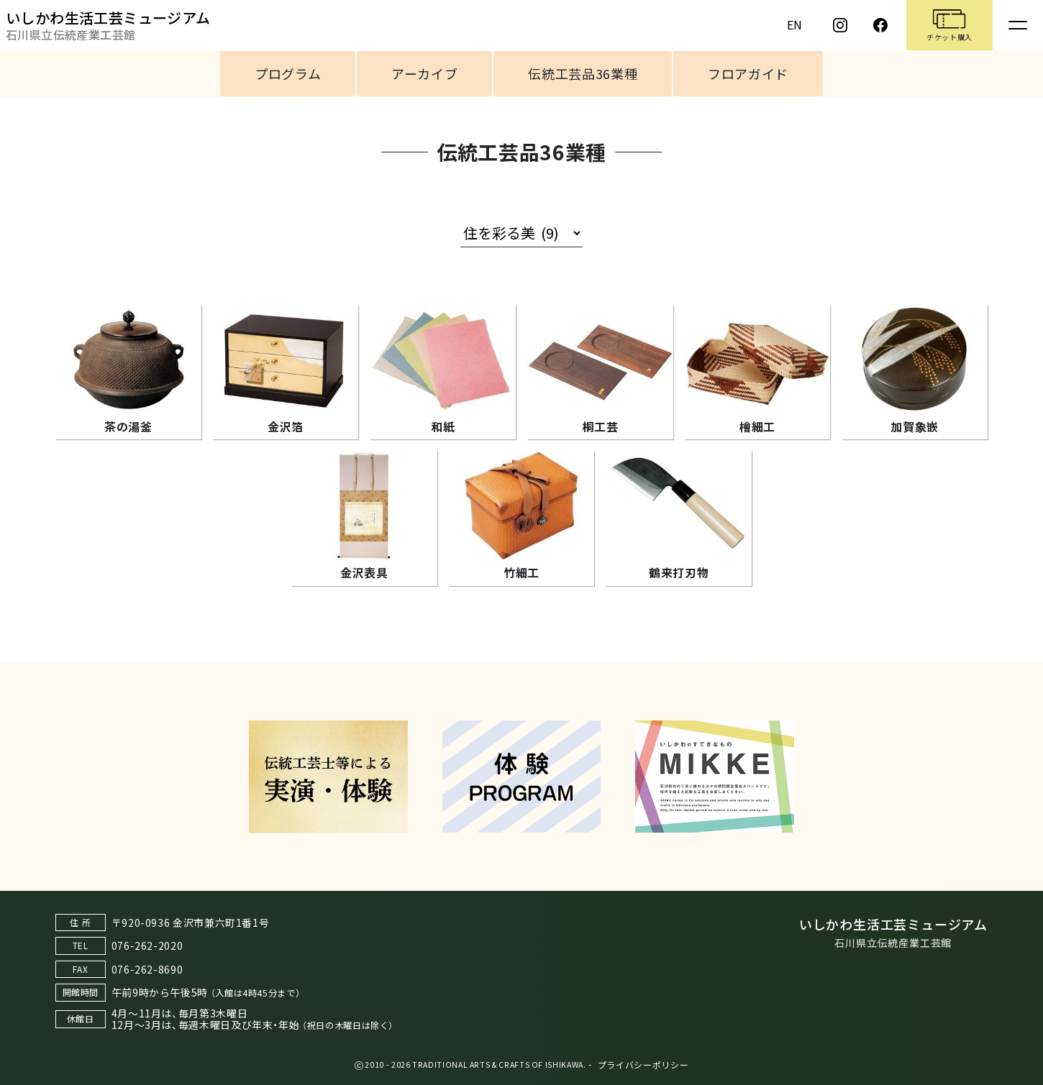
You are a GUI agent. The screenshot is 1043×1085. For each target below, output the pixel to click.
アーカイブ (424, 73)
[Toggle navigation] (1018, 25)
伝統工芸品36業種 (582, 73)
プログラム (288, 73)
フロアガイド (748, 73)
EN (795, 24)
